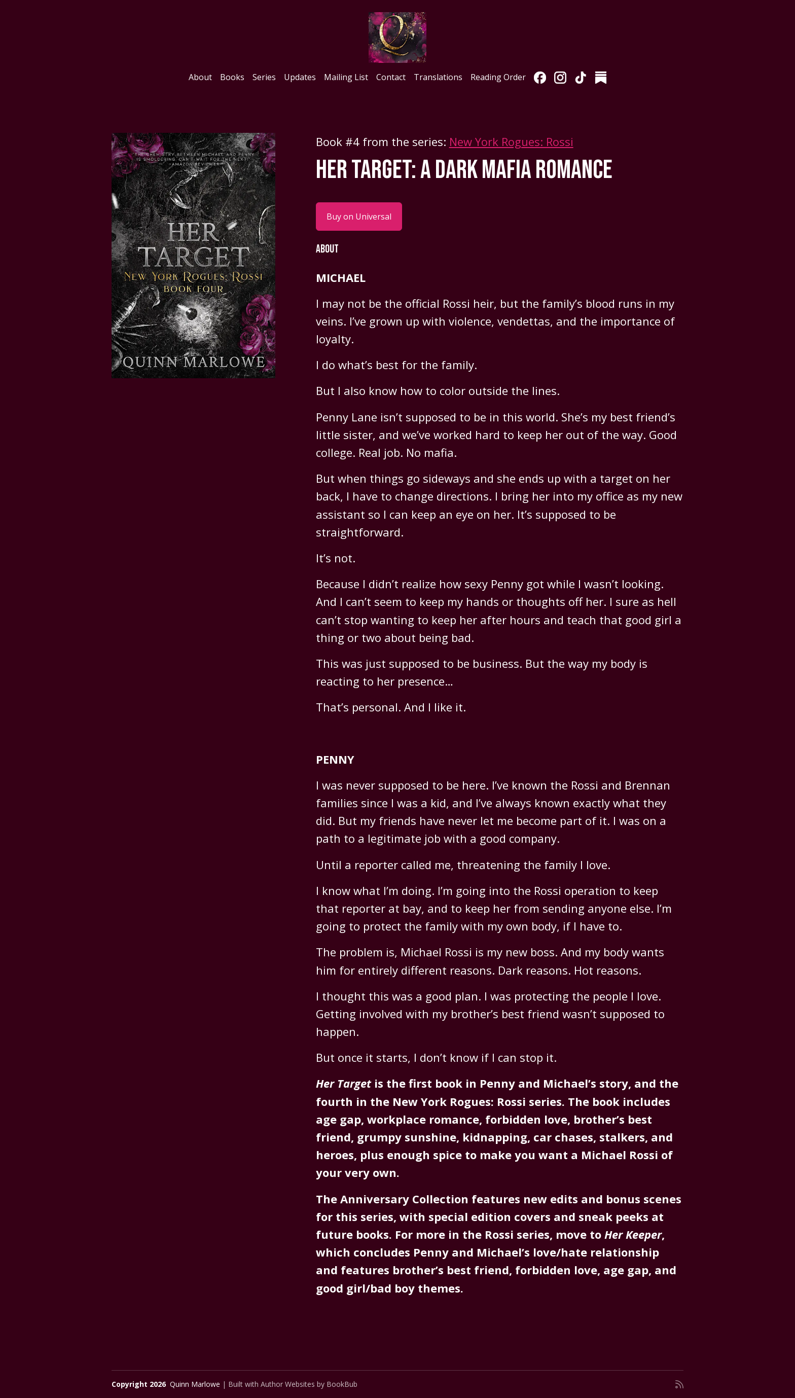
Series (264, 77)
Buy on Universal (359, 216)
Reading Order (498, 77)
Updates (300, 77)
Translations (438, 77)
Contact (391, 77)
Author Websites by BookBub (309, 1384)
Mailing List (346, 77)
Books (232, 77)
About (200, 77)
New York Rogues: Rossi (511, 141)
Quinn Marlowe (195, 1384)
